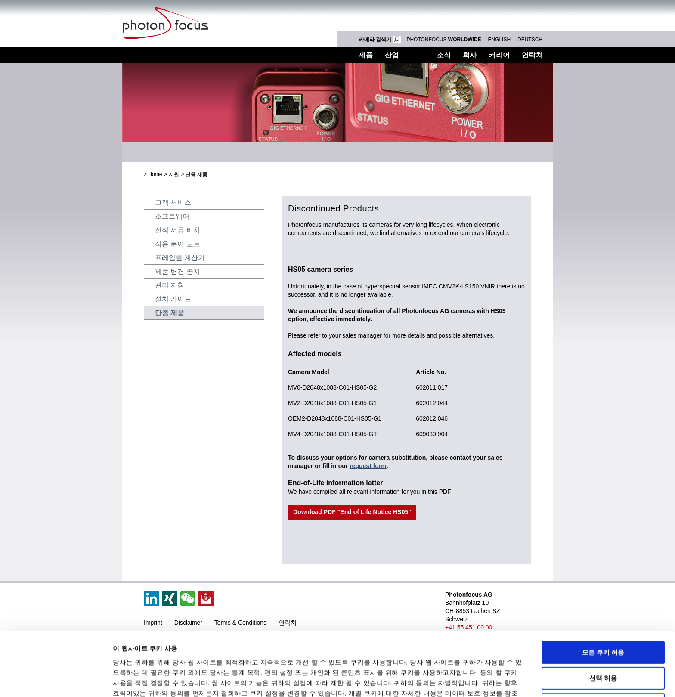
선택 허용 (603, 627)
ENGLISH (499, 40)
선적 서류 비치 (177, 230)
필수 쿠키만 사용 (603, 653)
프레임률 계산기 (180, 257)
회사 (470, 55)
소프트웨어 (172, 216)
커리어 (499, 55)
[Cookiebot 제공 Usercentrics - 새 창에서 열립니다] (55, 680)
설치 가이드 (173, 299)
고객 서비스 (173, 202)
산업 (392, 55)
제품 (366, 55)
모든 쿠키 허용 (603, 600)
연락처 (532, 55)
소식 (444, 55)
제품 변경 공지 (177, 271)
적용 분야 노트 (177, 244)
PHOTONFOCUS (443, 40)
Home (155, 174)
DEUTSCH (529, 40)
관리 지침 (169, 285)
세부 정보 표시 (396, 680)
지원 (418, 55)
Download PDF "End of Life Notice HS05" (352, 511)
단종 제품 (196, 174)
